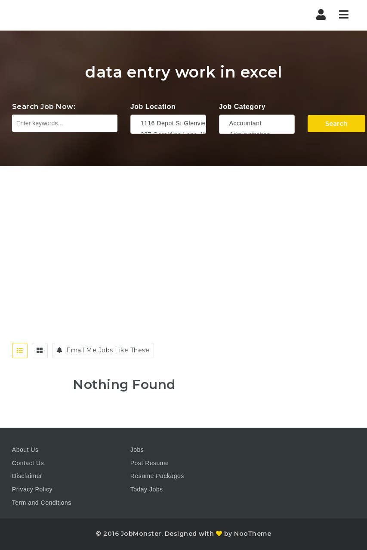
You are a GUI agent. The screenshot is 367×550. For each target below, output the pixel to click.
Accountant (257, 123)
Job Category (242, 106)
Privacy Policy (32, 489)
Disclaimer (27, 475)
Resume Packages (157, 475)
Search (336, 123)
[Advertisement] (183, 231)
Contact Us (28, 463)
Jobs (137, 449)
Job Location (153, 106)
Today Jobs (146, 489)
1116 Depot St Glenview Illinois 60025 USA (168, 123)
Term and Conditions (41, 502)
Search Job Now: (44, 107)
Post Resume (149, 463)
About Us (25, 449)
